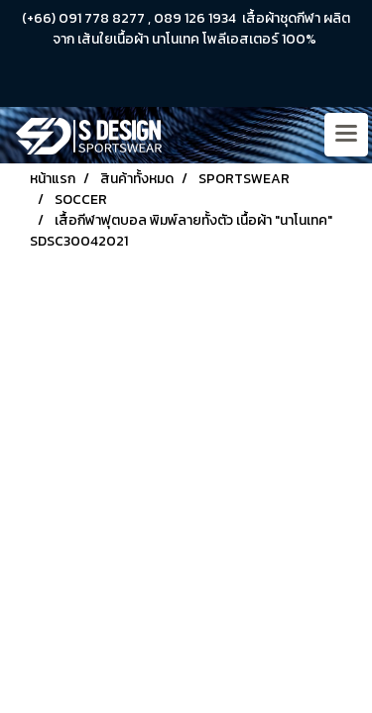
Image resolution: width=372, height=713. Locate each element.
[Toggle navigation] (346, 134)
